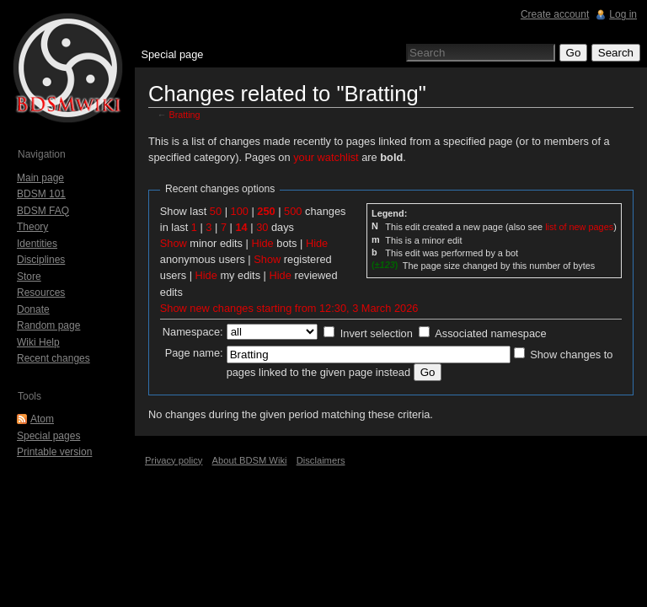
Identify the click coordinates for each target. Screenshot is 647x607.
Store (29, 276)
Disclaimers (321, 460)
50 (216, 211)
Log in (623, 14)
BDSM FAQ (43, 211)
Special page (172, 54)
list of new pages (579, 227)
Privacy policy (173, 460)
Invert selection (376, 333)
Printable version (54, 452)
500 (293, 211)
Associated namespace (490, 333)
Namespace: (193, 331)
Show (173, 243)
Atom (42, 419)
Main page (40, 178)
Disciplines (41, 260)
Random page (48, 325)
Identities (37, 244)
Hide (262, 243)
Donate (33, 309)
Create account (555, 14)
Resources (41, 292)
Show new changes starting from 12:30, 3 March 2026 (289, 308)
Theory (32, 227)
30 (262, 227)
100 (240, 211)
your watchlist (326, 157)
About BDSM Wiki (249, 460)
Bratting (185, 115)
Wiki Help (38, 342)
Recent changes (53, 358)
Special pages (48, 436)
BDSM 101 (41, 194)
